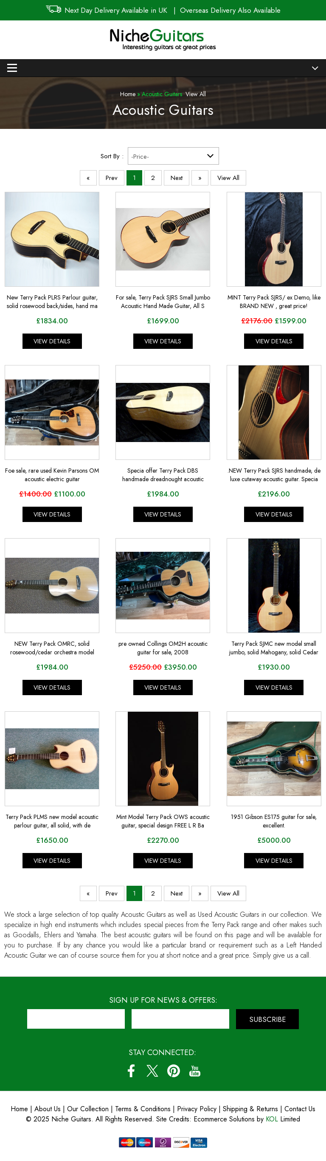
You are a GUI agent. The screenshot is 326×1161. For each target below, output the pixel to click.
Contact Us (299, 1109)
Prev (112, 178)
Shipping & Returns (250, 1109)
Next (177, 178)
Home (127, 94)
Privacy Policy (196, 1109)
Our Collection (88, 1109)
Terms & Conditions (144, 1109)
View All (195, 94)
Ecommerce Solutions (224, 1119)
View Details (52, 341)
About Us (47, 1109)
